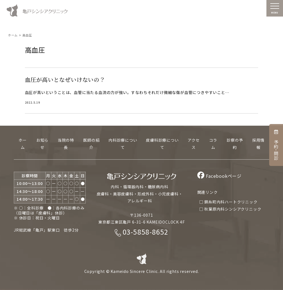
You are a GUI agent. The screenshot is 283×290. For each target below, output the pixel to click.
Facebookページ (219, 176)
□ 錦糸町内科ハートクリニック (228, 202)
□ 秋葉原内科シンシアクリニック (230, 209)
